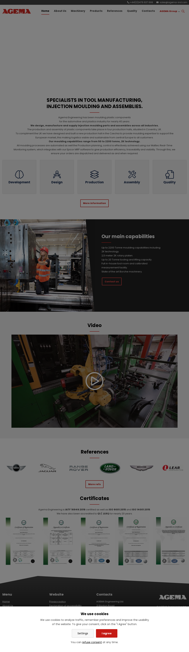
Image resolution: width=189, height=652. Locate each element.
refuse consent (92, 642)
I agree (107, 633)
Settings (83, 633)
